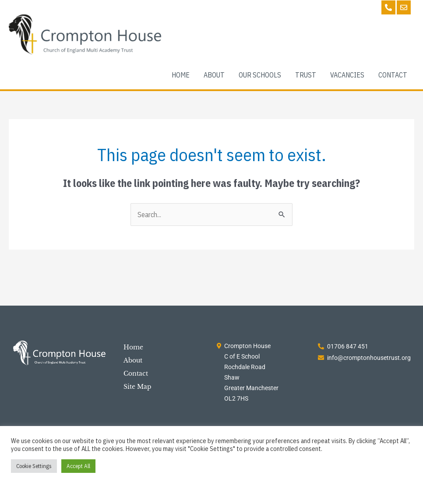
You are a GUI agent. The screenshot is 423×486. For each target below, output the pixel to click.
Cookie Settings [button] (34, 466)
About (132, 360)
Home (133, 347)
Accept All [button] (78, 466)
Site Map (137, 387)
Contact (135, 373)
